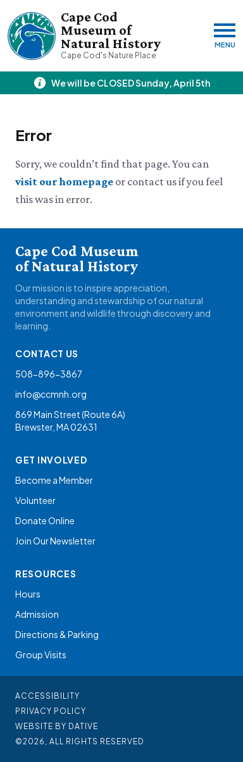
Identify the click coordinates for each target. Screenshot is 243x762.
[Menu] (224, 36)
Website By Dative (56, 726)
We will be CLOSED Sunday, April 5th (130, 83)
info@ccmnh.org (51, 394)
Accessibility (47, 696)
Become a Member (54, 480)
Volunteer (35, 500)
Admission (37, 614)
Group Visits (40, 654)
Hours (27, 593)
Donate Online (45, 520)
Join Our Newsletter (55, 540)
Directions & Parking (57, 634)
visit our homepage (65, 181)
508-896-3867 (48, 373)
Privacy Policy (50, 711)
